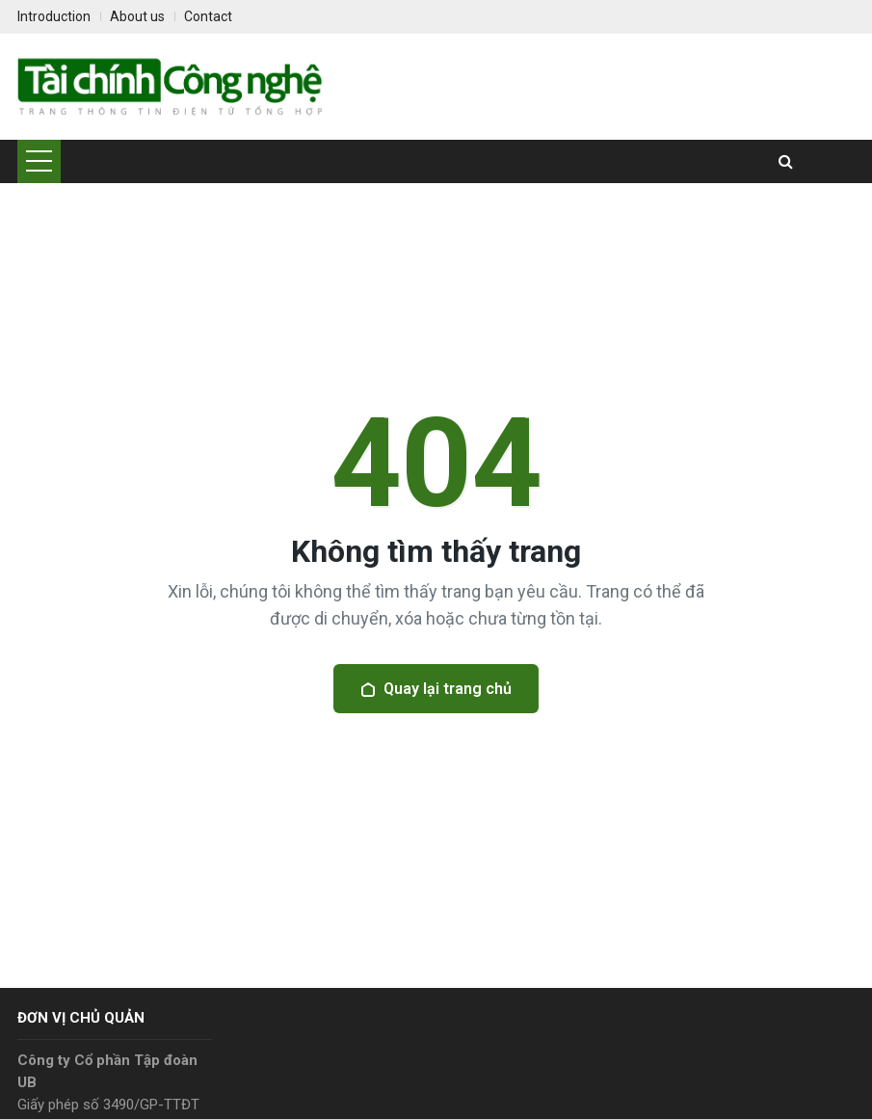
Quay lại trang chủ (436, 688)
